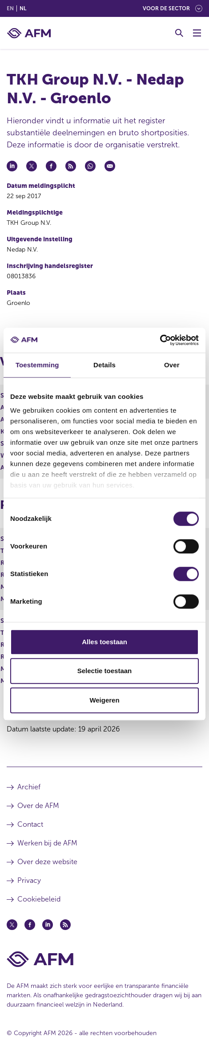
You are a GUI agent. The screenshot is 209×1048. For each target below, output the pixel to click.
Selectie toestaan (104, 670)
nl (23, 8)
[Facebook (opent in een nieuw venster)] (29, 924)
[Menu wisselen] (197, 33)
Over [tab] (172, 365)
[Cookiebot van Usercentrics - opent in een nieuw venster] (160, 340)
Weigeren (104, 700)
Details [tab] (104, 365)
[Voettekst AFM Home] (104, 959)
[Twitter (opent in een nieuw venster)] (12, 924)
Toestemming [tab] (37, 365)
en (10, 8)
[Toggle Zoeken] (179, 33)
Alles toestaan (104, 642)
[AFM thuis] (29, 33)
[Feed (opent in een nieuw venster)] (65, 924)
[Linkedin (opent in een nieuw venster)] (47, 924)
